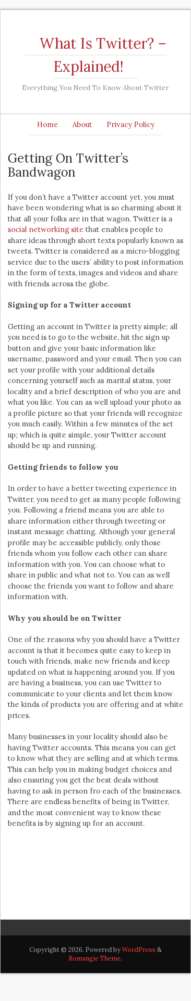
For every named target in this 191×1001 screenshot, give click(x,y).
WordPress (138, 950)
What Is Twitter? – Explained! (103, 55)
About (82, 124)
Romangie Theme (94, 958)
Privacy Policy (131, 124)
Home (47, 124)
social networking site (46, 229)
